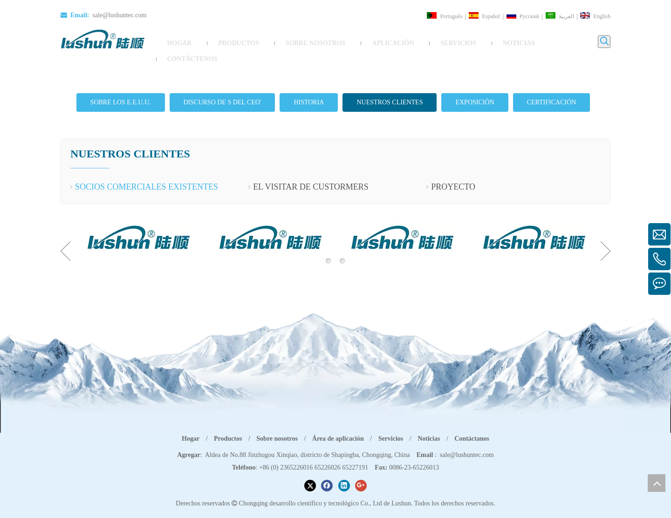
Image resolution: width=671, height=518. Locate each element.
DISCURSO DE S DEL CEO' (222, 89)
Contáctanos (471, 425)
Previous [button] (65, 238)
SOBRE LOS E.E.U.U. (120, 89)
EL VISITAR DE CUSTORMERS (311, 174)
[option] (138, 225)
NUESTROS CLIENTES (389, 89)
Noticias (429, 425)
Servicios (391, 425)
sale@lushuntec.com (119, 15)
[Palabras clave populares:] (604, 41)
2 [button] (342, 247)
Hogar (190, 425)
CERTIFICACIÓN (551, 89)
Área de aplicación (338, 425)
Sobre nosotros (277, 425)
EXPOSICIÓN (474, 89)
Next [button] (605, 238)
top (656, 483)
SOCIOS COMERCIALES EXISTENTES (146, 174)
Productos (228, 425)
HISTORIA (309, 89)
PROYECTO (453, 174)
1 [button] (328, 247)
